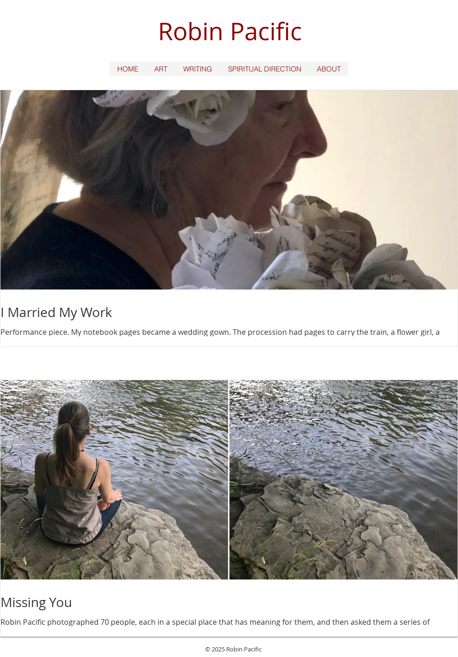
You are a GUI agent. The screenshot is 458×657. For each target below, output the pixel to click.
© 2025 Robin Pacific (233, 649)
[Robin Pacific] (229, 31)
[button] (160, 69)
